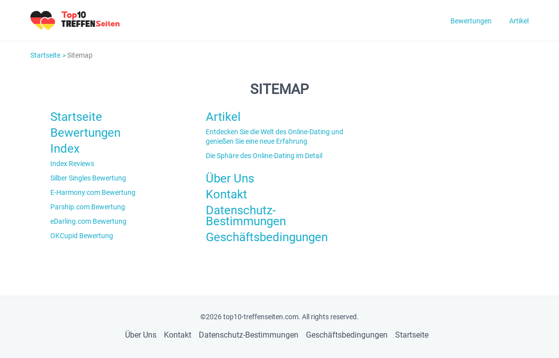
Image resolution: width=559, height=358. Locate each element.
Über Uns (230, 178)
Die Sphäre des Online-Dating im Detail (264, 156)
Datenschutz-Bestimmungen (246, 215)
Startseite (45, 55)
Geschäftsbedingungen (267, 237)
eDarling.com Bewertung (88, 221)
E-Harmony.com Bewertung (93, 192)
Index (65, 149)
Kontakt (226, 194)
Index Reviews (72, 164)
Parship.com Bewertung (87, 207)
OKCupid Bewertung (81, 236)
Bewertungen (471, 21)
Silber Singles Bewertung (88, 178)
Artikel (519, 21)
